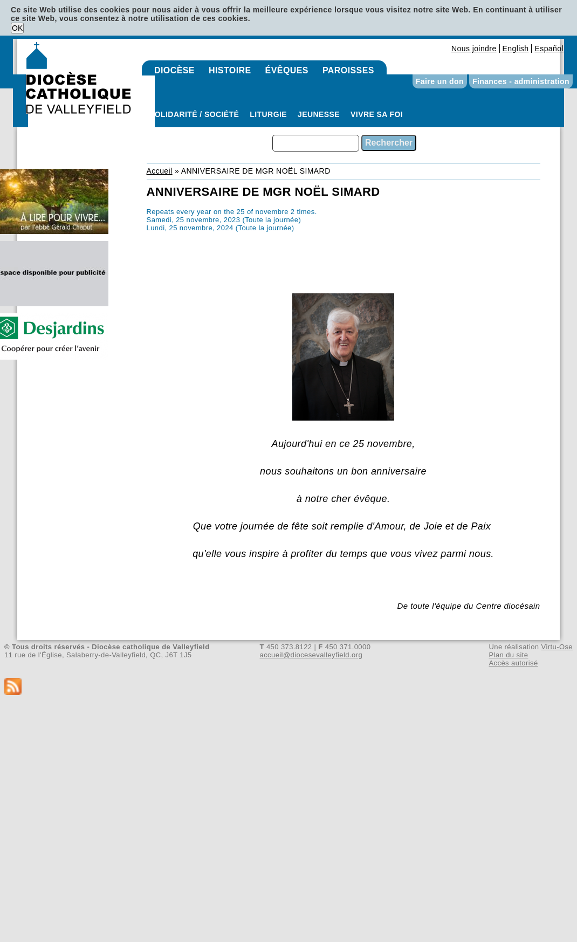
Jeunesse (319, 114)
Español (549, 48)
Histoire (230, 70)
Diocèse (174, 70)
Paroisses (348, 70)
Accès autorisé (513, 663)
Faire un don (440, 81)
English (516, 48)
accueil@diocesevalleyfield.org (311, 655)
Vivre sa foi (377, 114)
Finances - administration (520, 81)
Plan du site (508, 655)
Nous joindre (474, 48)
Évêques (286, 70)
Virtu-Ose (557, 647)
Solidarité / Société (194, 114)
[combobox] (315, 143)
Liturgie (268, 114)
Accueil (160, 171)
